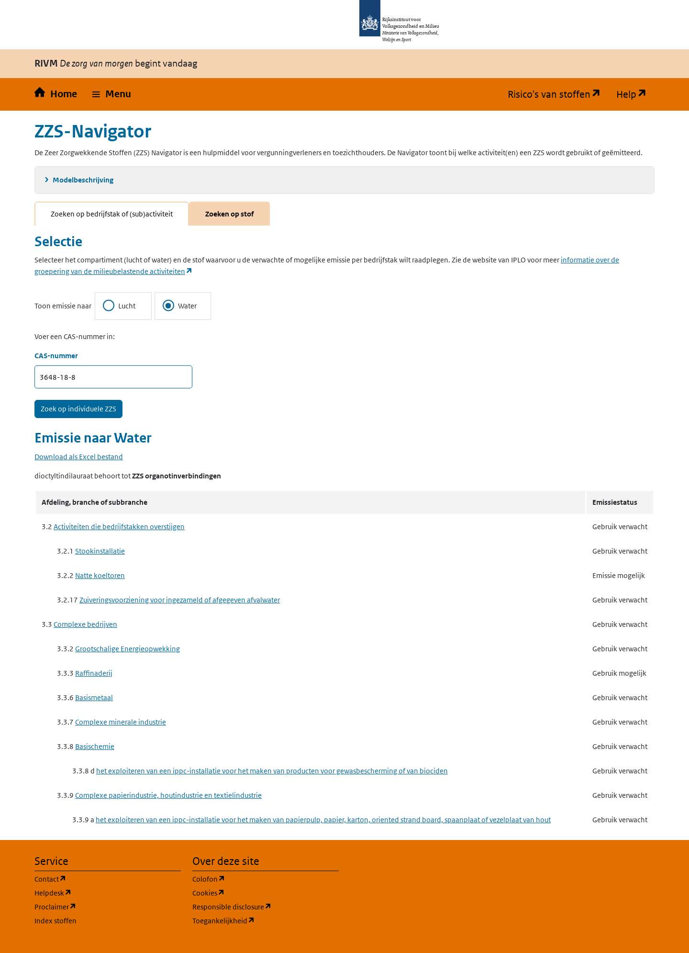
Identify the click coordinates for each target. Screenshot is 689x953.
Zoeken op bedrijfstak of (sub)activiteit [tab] (112, 213)
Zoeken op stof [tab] (229, 213)
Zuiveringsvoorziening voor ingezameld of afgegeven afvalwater (179, 599)
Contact (96, 879)
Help (635, 94)
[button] (112, 94)
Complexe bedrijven (85, 624)
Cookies (254, 892)
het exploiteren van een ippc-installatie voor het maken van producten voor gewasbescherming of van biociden (272, 770)
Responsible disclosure (265, 906)
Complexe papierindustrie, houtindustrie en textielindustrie (168, 795)
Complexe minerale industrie (120, 721)
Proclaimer (101, 906)
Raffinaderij (93, 673)
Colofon (254, 879)
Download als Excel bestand (78, 456)
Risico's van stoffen (558, 94)
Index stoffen (55, 920)
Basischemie (94, 746)
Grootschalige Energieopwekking (127, 648)
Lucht (119, 305)
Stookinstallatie (100, 551)
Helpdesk (98, 892)
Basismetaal (94, 697)
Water (180, 305)
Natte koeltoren (100, 575)
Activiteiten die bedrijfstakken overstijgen (119, 526)
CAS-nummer (56, 355)
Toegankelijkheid (265, 920)
